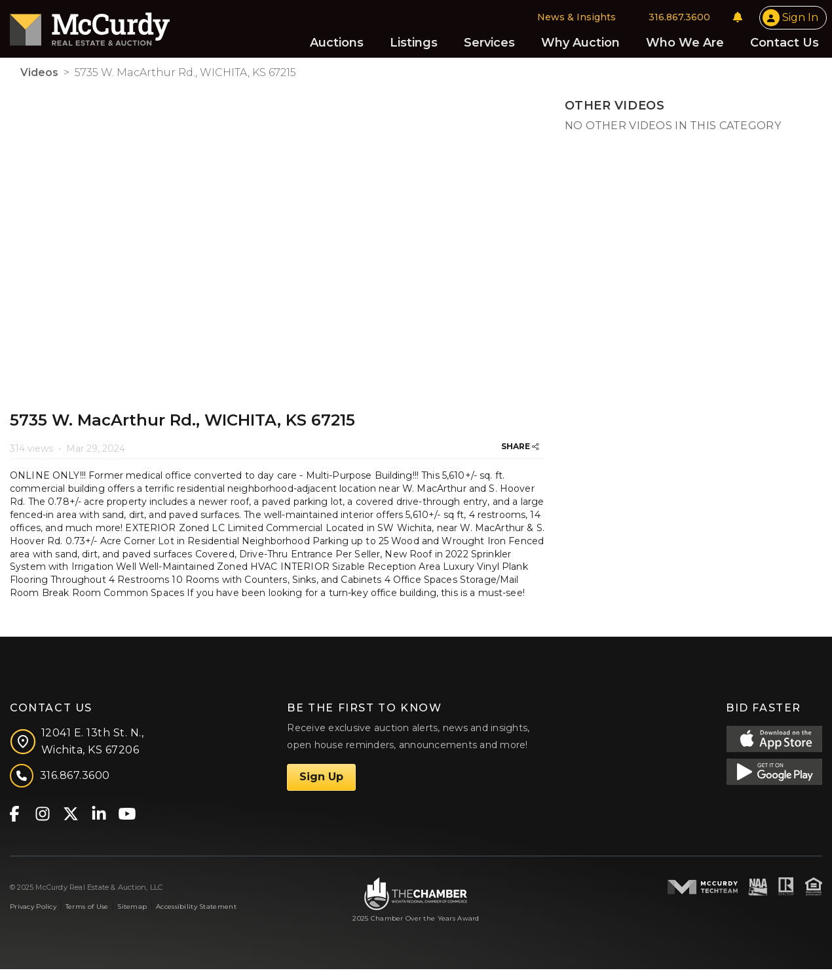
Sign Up (321, 784)
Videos (39, 80)
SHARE (520, 454)
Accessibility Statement (196, 913)
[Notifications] (738, 21)
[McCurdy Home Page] (90, 28)
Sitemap (132, 913)
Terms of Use (87, 913)
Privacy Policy (33, 913)
